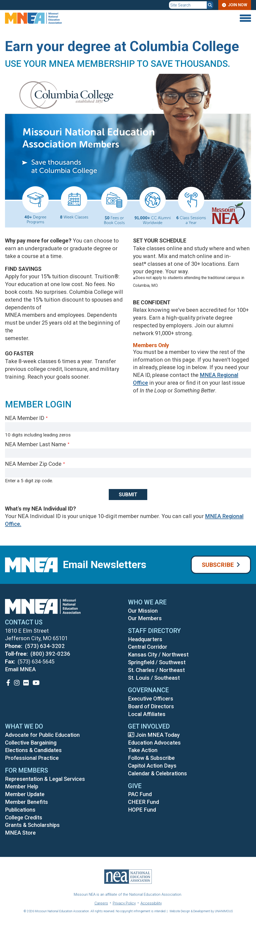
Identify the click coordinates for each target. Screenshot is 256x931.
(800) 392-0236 (50, 654)
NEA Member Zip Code (33, 464)
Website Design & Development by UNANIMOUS (201, 911)
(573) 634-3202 (45, 646)
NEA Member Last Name (35, 444)
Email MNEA (20, 669)
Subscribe (218, 564)
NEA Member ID (24, 418)
